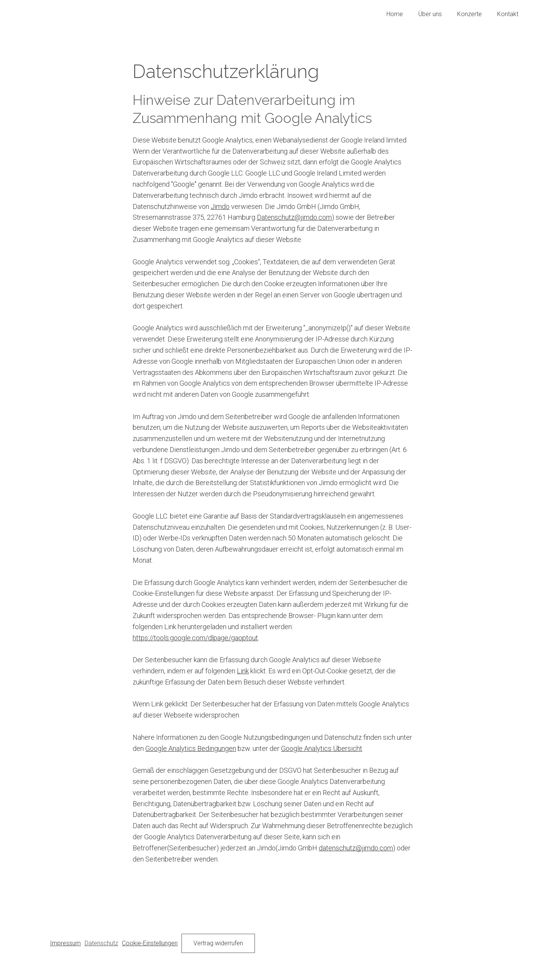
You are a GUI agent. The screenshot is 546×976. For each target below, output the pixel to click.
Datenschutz (101, 943)
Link (243, 671)
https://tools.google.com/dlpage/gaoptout (195, 638)
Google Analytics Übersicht (321, 748)
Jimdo (220, 206)
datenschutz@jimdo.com (356, 848)
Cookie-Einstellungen (150, 943)
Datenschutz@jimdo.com (294, 217)
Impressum (65, 943)
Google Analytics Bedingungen (190, 748)
